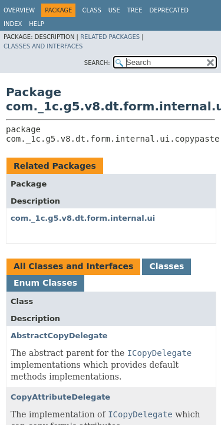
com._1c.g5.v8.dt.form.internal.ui (83, 218)
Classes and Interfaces (43, 46)
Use (114, 10)
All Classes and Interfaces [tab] (73, 266)
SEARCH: (97, 63)
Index (13, 24)
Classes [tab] (166, 266)
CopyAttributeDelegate (60, 397)
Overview (19, 10)
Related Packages (110, 37)
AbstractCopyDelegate (59, 335)
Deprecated (169, 10)
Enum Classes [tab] (45, 282)
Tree (135, 10)
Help (36, 24)
